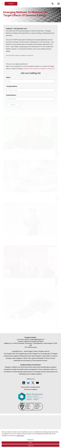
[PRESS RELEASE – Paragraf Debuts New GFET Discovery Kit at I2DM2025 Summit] (30, 308)
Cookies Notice (35, 387)
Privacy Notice (25, 387)
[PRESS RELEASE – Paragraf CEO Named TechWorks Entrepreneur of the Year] (30, 265)
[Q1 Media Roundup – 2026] (30, 179)
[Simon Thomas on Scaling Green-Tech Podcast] (30, 137)
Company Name (12, 86)
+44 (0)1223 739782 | (23, 339)
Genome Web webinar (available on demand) (19, 55)
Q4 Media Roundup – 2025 (13, 238)
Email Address (11, 95)
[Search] (52, 4)
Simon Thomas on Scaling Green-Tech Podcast (19, 152)
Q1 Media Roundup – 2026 (13, 195)
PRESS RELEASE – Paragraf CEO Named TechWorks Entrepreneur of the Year (28, 280)
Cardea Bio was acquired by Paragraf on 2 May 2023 (38, 68)
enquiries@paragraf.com (37, 339)
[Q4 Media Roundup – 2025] (30, 222)
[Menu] (58, 4)
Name (8, 77)
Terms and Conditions (30, 389)
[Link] (2, 4)
